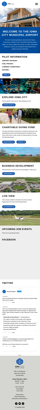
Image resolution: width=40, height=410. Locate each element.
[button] (36, 4)
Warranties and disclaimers (19, 398)
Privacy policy (19, 394)
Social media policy (19, 396)
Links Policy (19, 391)
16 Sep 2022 (5, 337)
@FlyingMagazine (13, 339)
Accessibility (19, 389)
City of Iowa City (19, 387)
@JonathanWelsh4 (26, 339)
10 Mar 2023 (5, 306)
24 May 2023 (5, 296)
